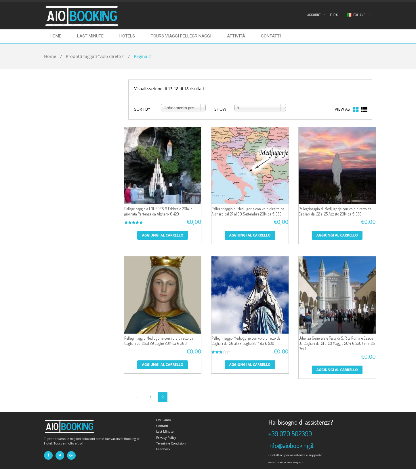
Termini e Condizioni (171, 443)
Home (55, 36)
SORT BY (142, 109)
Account (313, 15)
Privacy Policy (166, 437)
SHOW (220, 109)
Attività (236, 36)
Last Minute (90, 36)
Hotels (127, 36)
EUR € (334, 15)
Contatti (271, 36)
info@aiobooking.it (291, 445)
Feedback (163, 449)
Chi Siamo (163, 420)
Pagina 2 (142, 56)
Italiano (356, 15)
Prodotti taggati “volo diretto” (95, 56)
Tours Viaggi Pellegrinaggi (181, 36)
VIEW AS (342, 109)
